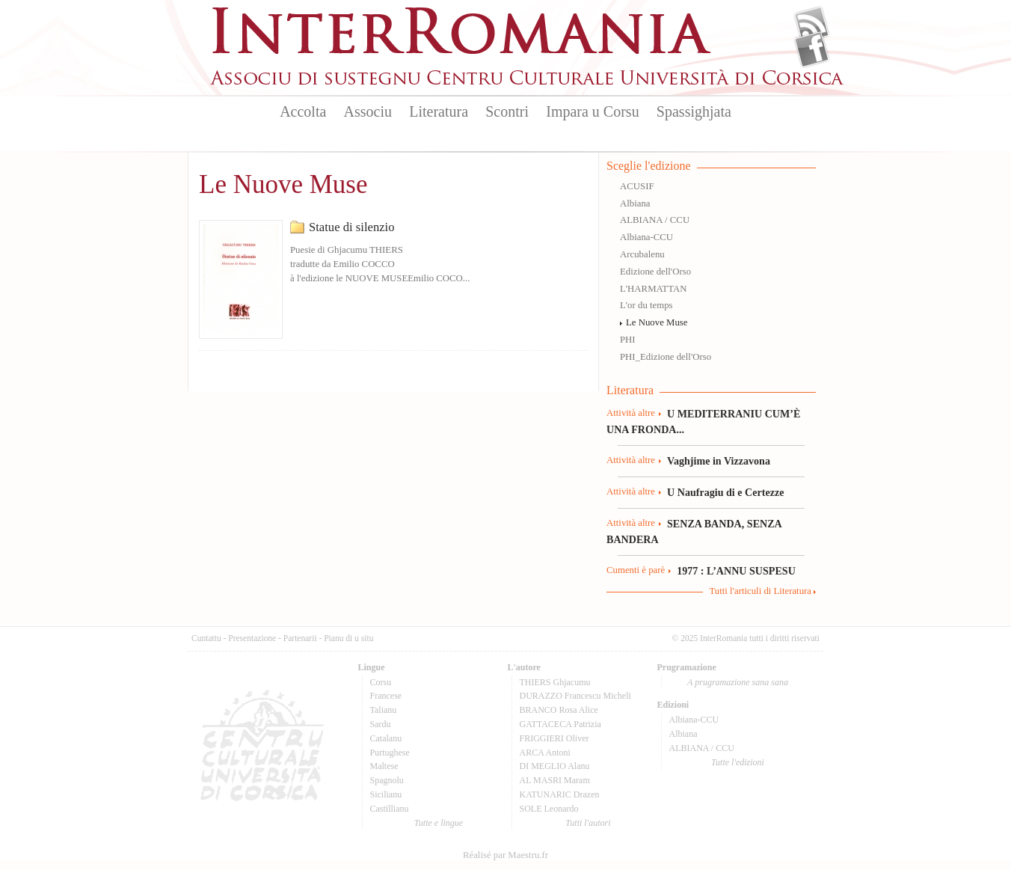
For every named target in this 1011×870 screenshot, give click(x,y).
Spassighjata (694, 111)
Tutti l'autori (587, 823)
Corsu (381, 682)
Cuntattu (206, 638)
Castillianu (389, 808)
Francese (386, 695)
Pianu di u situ (348, 638)
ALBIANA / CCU (654, 220)
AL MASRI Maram (555, 780)
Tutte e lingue (438, 823)
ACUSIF (637, 186)
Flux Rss (811, 24)
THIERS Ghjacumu (555, 682)
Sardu (380, 724)
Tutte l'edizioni (737, 762)
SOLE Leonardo (549, 808)
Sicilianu (386, 794)
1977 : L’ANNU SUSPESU (736, 571)
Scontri (507, 111)
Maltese (384, 766)
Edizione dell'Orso (655, 271)
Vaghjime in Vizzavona (718, 461)
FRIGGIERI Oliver (554, 738)
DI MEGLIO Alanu (555, 766)
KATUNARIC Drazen (560, 794)
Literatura (438, 111)
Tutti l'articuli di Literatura (760, 591)
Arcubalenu (642, 254)
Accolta (303, 111)
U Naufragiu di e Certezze (725, 492)
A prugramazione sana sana (737, 682)
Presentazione (252, 638)
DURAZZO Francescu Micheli (575, 695)
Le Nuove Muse (656, 322)
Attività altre (630, 413)
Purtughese (390, 752)
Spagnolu (387, 780)
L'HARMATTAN (653, 289)
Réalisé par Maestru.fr (505, 855)
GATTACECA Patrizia (560, 724)
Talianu (383, 710)
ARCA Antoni (545, 752)
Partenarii (300, 638)
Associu (368, 111)
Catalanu (386, 738)
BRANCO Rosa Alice (559, 710)
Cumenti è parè (635, 570)
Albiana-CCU (646, 237)
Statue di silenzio (352, 227)
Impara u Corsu (592, 111)
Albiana (635, 203)
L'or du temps (646, 305)
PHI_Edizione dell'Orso (665, 357)
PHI (628, 339)
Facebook (811, 49)
